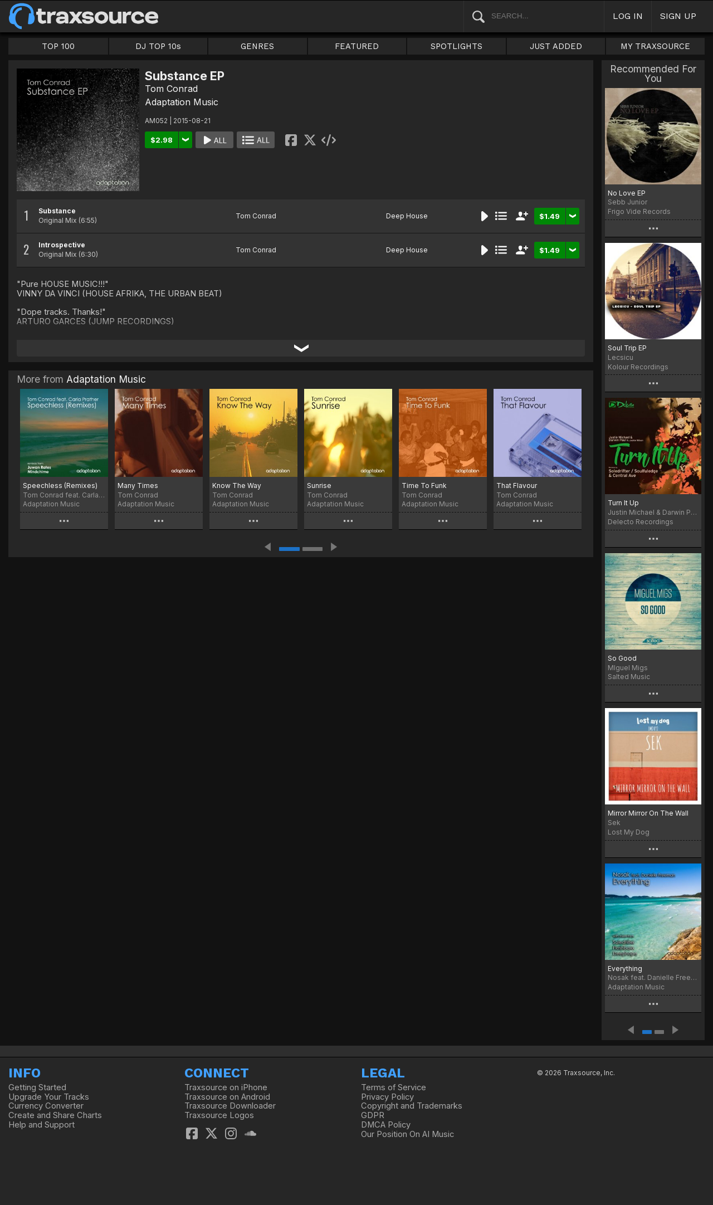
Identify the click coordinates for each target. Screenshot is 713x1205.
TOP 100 (58, 46)
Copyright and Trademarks (411, 1106)
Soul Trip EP (627, 348)
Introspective (61, 245)
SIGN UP (678, 16)
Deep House (407, 216)
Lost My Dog (628, 832)
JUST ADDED (556, 46)
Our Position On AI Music (407, 1134)
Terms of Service (393, 1087)
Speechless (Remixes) (60, 485)
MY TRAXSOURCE (655, 46)
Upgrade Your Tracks (48, 1097)
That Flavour (516, 485)
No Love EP (627, 193)
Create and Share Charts (55, 1115)
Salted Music (629, 676)
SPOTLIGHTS (456, 46)
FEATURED (357, 46)
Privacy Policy (387, 1097)
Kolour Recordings (638, 367)
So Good (622, 658)
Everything (625, 968)
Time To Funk (424, 485)
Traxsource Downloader (230, 1106)
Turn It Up (623, 503)
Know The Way (236, 485)
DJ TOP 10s (158, 46)
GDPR (372, 1115)
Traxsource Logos (219, 1115)
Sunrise (319, 485)
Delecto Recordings (640, 522)
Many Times (138, 485)
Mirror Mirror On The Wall (648, 813)
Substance (57, 211)
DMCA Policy (386, 1125)
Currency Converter (46, 1106)
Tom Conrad (171, 88)
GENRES (257, 46)
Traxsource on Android (227, 1097)
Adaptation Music (181, 102)
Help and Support (41, 1125)
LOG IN (628, 16)
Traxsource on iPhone (225, 1087)
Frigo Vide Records (639, 211)
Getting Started (37, 1087)
